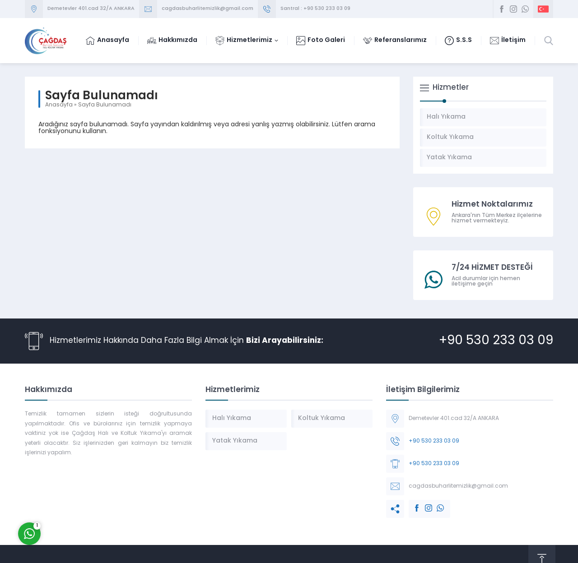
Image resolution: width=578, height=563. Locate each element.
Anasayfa (59, 105)
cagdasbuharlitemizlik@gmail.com (207, 8)
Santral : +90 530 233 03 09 (315, 8)
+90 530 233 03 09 (496, 341)
